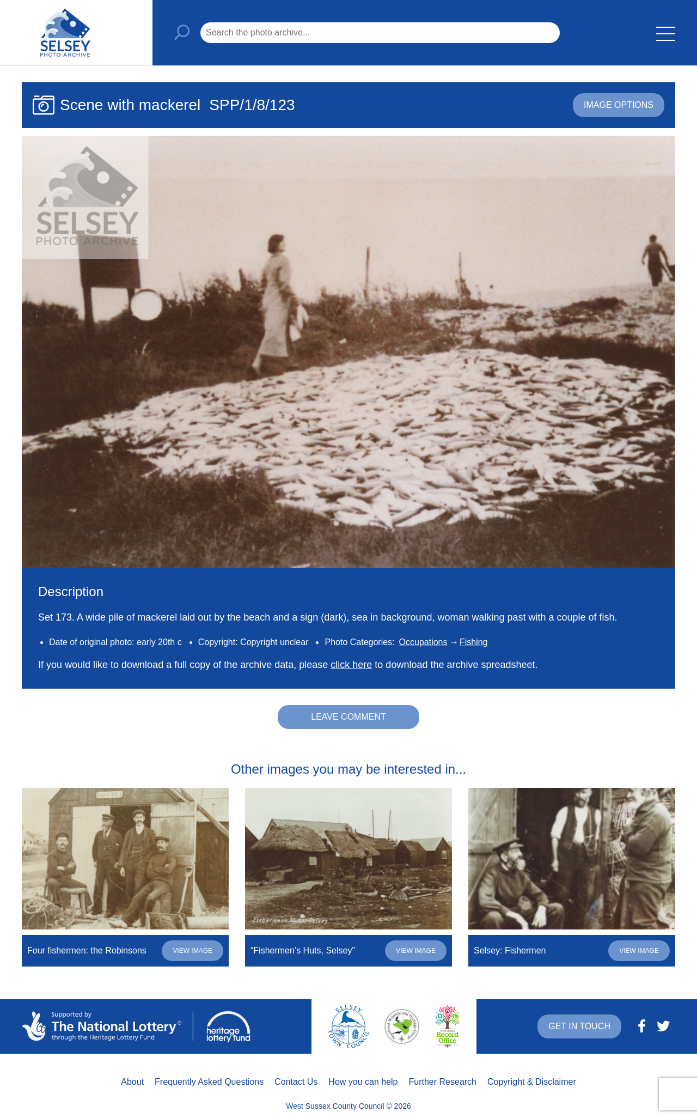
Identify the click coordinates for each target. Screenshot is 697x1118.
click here (351, 664)
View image (192, 951)
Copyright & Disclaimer (531, 1081)
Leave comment (348, 716)
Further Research (443, 1081)
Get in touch (579, 1026)
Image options (618, 105)
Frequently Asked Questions (209, 1081)
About (132, 1081)
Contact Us (295, 1081)
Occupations (423, 642)
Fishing (474, 642)
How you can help (363, 1081)
